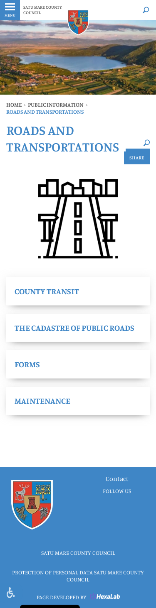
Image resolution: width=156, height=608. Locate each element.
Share (136, 157)
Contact (117, 478)
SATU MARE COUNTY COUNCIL (42, 10)
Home (14, 104)
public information (56, 104)
